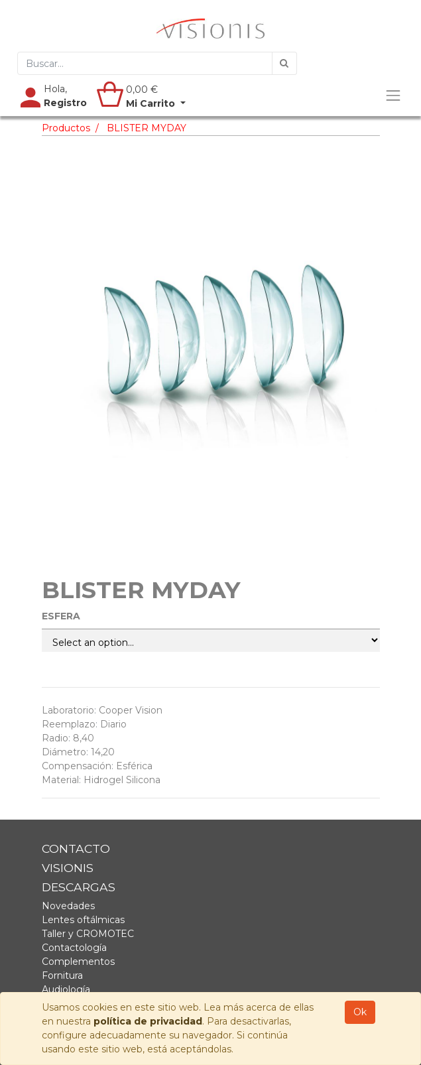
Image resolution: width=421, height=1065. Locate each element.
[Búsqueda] (284, 63)
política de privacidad (147, 1021)
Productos (66, 128)
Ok (360, 1012)
